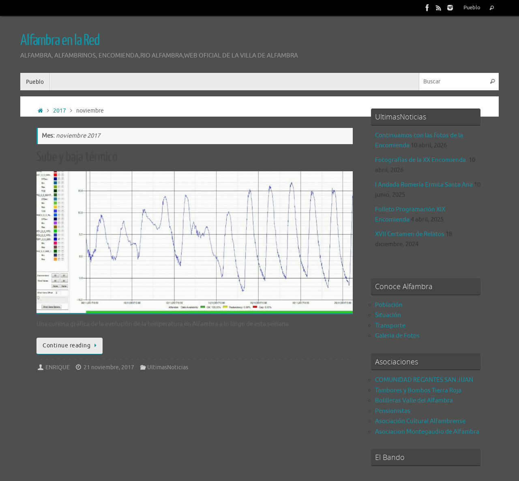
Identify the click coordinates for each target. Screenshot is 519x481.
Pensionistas (392, 411)
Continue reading (71, 345)
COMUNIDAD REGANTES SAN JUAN (424, 380)
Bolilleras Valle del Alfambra (414, 400)
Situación (388, 315)
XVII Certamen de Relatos (409, 234)
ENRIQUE (57, 367)
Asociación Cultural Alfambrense (420, 421)
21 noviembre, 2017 (109, 367)
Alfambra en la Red (59, 40)
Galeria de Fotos (397, 336)
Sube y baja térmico (77, 157)
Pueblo (471, 7)
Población (389, 305)
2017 (59, 110)
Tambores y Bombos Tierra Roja (418, 390)
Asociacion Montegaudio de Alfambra (427, 432)
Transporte (390, 326)
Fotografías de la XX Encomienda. (421, 160)
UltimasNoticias (167, 367)
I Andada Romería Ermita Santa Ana (424, 185)
